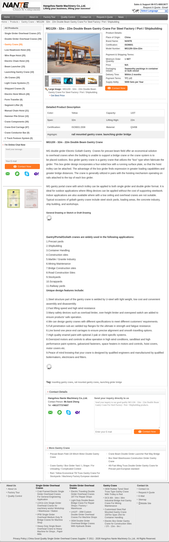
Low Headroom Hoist (15, 50)
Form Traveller (12, 99)
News (121, 17)
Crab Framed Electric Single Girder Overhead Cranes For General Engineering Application (50, 495)
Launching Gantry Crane (17, 72)
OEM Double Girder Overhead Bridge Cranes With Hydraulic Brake (83, 523)
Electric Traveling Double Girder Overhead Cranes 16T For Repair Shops (83, 494)
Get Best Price (58, 95)
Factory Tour (49, 17)
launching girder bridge (111, 382)
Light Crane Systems (15, 83)
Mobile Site (144, 503)
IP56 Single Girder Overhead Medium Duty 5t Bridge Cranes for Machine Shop (50, 518)
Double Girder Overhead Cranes (21, 39)
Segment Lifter (12, 105)
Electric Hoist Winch (15, 94)
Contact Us (86, 17)
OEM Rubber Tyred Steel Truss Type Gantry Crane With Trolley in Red (117, 492)
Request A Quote (151, 7)
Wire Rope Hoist (13, 55)
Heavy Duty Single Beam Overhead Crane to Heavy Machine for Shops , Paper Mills (50, 530)
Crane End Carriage (15, 127)
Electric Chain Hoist (15, 61)
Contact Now (22, 166)
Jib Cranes (10, 77)
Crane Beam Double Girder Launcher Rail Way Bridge (134, 454)
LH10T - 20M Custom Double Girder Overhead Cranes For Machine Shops (84, 515)
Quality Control (68, 17)
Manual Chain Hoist (14, 110)
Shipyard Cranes (13, 88)
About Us (33, 17)
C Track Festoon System (17, 138)
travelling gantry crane (62, 382)
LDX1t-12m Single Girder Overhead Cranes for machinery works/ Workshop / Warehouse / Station (50, 507)
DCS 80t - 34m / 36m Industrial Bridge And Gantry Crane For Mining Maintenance (118, 502)
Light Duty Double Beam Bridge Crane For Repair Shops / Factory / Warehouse (82, 504)
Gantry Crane (27, 22)
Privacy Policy (20, 538)
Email (165, 7)
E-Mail (141, 496)
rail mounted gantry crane (86, 382)
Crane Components (14, 121)
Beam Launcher (13, 66)
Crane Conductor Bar (15, 132)
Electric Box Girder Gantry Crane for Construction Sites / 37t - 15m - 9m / (118, 524)
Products (19, 17)
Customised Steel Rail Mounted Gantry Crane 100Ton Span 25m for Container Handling (115, 513)
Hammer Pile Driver (14, 116)
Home (7, 17)
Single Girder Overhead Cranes (20, 33)
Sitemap (142, 499)
